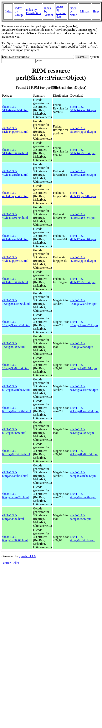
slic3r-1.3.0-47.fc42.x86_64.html (15, 280)
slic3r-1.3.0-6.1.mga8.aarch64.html (16, 388)
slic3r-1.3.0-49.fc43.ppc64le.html (15, 194)
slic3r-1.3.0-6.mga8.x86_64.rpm (82, 538)
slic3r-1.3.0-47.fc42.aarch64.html (15, 237)
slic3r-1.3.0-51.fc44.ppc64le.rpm (83, 130)
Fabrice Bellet (10, 562)
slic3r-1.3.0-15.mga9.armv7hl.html (16, 323)
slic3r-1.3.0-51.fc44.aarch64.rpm (83, 108)
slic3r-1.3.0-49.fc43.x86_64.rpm (82, 216)
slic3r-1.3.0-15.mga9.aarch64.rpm (83, 302)
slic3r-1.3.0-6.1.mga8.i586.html (14, 431)
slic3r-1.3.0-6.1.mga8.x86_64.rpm (84, 452)
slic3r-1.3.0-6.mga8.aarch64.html (15, 474)
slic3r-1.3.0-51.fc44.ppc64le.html (15, 130)
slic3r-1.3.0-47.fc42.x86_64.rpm (82, 280)
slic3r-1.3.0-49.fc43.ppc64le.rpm (83, 194)
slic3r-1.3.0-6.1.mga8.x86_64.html (16, 452)
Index (8, 11)
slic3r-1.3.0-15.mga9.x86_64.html (15, 366)
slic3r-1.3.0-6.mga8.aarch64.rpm (83, 474)
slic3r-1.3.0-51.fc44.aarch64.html (15, 108)
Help (96, 11)
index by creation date (61, 11)
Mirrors (85, 11)
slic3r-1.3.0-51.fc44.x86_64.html (15, 151)
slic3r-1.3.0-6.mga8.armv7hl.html (15, 495)
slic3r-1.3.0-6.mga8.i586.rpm (81, 517)
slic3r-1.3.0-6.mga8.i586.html (13, 517)
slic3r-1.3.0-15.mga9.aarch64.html (16, 302)
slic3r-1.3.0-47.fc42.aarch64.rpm (83, 237)
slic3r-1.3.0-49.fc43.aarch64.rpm (83, 173)
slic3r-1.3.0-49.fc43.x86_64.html (15, 216)
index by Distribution (33, 11)
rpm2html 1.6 (27, 556)
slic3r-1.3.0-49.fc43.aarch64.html (15, 173)
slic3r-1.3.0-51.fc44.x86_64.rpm (82, 151)
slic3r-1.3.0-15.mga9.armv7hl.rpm (84, 323)
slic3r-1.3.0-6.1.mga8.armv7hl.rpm (84, 409)
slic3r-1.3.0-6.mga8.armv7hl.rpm (83, 495)
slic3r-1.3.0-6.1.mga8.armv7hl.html (16, 409)
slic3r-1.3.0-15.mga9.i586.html (13, 345)
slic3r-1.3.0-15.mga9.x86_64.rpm (83, 366)
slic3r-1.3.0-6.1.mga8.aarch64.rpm (84, 388)
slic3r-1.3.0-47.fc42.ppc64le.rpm (83, 259)
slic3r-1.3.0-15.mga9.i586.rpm (81, 345)
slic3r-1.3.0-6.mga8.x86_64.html (15, 538)
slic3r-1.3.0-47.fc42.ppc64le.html (15, 259)
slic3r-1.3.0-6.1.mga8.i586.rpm (82, 431)
